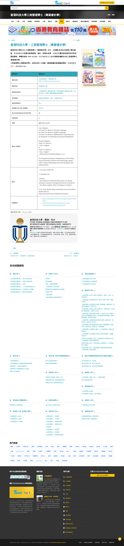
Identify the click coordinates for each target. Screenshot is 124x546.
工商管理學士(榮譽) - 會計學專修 (91, 394)
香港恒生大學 (52, 372)
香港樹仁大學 (88, 372)
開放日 (50, 21)
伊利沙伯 (27, 456)
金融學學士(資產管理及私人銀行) (19, 369)
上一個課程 (11, 40)
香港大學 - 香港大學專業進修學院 (58, 356)
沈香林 (18, 446)
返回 (14, 248)
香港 (49, 456)
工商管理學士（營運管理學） (54, 421)
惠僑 (12, 446)
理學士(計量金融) (15, 371)
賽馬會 (103, 456)
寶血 (28, 451)
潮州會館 (39, 446)
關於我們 (104, 542)
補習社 (68, 21)
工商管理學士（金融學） (53, 432)
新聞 (57, 461)
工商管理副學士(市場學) (88, 284)
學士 (40, 103)
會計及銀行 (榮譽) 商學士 (53, 405)
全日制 (41, 108)
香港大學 (15, 356)
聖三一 (68, 451)
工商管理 (48, 427)
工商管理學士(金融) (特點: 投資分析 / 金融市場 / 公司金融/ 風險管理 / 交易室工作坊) (98, 310)
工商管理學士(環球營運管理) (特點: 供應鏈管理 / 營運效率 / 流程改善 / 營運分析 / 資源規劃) (97, 325)
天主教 (12, 456)
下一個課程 (76, 40)
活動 (56, 21)
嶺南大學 (15, 274)
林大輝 (105, 446)
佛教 (52, 446)
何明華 (25, 461)
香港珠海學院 (52, 400)
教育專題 (94, 21)
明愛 (58, 446)
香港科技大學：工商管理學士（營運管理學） (23, 256)
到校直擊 (103, 21)
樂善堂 (12, 461)
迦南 (18, 461)
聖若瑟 (19, 456)
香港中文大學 (52, 274)
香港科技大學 (43, 86)
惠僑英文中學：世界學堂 (51, 496)
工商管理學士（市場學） (53, 419)
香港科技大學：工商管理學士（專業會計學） (39, 45)
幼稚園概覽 (67, 477)
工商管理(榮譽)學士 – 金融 (17, 284)
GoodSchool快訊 (102, 475)
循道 (74, 451)
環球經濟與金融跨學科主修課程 (55, 289)
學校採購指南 (85, 21)
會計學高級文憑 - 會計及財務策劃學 (92, 366)
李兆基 (62, 456)
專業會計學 (49, 292)
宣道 (55, 451)
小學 (23, 21)
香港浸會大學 (88, 386)
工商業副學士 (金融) (16, 419)
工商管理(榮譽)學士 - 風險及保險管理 (21, 292)
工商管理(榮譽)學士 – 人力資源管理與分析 (22, 287)
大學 (44, 21)
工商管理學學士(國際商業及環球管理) (21, 363)
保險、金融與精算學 (52, 284)
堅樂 (31, 461)
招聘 (109, 21)
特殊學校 (37, 21)
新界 (88, 456)
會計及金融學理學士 (52, 361)
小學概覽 (67, 481)
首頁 (109, 15)
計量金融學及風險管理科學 (54, 297)
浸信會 (84, 446)
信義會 (81, 451)
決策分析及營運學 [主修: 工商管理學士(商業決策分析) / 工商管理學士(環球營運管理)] (97, 339)
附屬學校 (35, 456)
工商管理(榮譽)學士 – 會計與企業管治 (21, 279)
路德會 (55, 456)
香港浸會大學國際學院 (19, 400)
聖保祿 (91, 446)
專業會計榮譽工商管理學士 (89, 419)
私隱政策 (97, 542)
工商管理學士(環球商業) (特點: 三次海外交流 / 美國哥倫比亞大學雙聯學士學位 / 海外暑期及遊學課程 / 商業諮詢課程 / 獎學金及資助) (97, 315)
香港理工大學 (88, 400)
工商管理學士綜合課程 (52, 287)
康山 (46, 461)
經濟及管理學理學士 (52, 363)
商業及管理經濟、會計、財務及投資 (50, 98)
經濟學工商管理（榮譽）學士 (54, 377)
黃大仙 (43, 456)
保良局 (77, 446)
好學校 (40, 451)
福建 (71, 446)
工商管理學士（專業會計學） (48, 79)
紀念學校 (81, 456)
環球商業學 (49, 281)
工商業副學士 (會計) (16, 416)
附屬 (34, 451)
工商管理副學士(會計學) (88, 279)
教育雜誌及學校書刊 (70, 528)
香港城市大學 (88, 290)
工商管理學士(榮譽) (87, 391)
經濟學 (48, 279)
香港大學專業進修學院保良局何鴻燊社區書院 (97, 356)
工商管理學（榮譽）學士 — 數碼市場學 (93, 377)
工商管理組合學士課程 (88, 405)
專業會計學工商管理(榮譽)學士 (55, 382)
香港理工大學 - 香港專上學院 (21, 411)
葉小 (52, 461)
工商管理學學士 (14, 361)
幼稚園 (30, 21)
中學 (18, 21)
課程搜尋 (67, 498)
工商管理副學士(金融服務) (89, 281)
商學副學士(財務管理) (16, 405)
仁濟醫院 (48, 451)
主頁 (12, 21)
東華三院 (25, 446)
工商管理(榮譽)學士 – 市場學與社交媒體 (21, 289)
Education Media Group (58, 542)
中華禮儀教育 (48, 476)
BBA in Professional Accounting (49, 81)
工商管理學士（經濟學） (53, 429)
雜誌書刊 (75, 21)
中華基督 (88, 451)
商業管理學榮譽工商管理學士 (90, 416)
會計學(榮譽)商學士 (87, 380)
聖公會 (98, 446)
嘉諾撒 (103, 451)
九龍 (69, 456)
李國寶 (110, 456)
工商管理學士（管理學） (53, 416)
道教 (111, 446)
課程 (113, 15)
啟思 (46, 446)
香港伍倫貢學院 (88, 274)
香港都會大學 (88, 411)
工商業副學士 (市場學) (16, 421)
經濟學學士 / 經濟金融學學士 (18, 366)
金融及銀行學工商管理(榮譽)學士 (55, 380)
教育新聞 (64, 461)
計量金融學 (49, 295)
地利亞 (110, 451)
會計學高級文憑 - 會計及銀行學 (90, 363)
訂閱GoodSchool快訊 (107, 3)
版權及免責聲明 (88, 542)
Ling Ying (39, 461)
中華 (12, 451)
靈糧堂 (64, 446)
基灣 (32, 446)
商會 (74, 456)
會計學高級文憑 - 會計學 (88, 361)
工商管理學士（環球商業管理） (55, 435)
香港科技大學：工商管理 (71, 256)
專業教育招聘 (68, 524)
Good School (20, 451)
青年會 (61, 451)
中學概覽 (67, 485)
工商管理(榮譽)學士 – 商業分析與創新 (21, 281)
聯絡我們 (111, 542)
